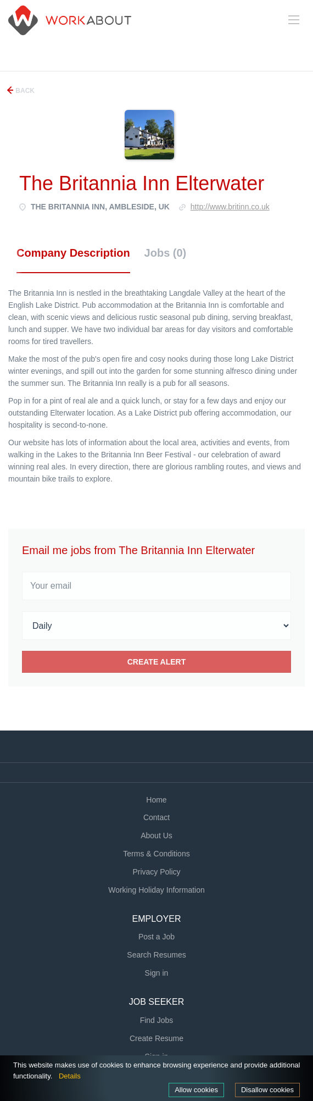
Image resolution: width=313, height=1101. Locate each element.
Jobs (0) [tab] (165, 253)
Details (70, 1076)
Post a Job (156, 936)
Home (156, 799)
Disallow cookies (267, 1090)
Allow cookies (196, 1090)
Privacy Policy (156, 871)
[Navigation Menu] (293, 19)
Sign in (157, 973)
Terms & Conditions (156, 853)
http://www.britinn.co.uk (230, 206)
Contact (156, 817)
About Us (156, 835)
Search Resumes (156, 954)
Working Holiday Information (156, 890)
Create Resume (156, 1038)
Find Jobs (157, 1020)
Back (24, 91)
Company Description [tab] (73, 253)
